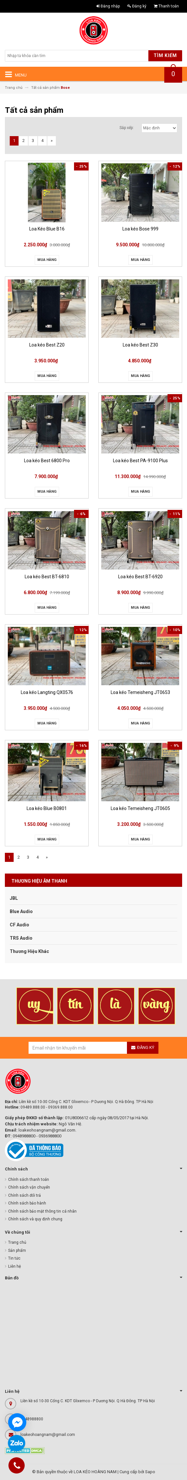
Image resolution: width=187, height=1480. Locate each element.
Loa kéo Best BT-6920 (140, 576)
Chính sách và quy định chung (35, 1219)
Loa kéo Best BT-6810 (47, 576)
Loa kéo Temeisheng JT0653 (140, 692)
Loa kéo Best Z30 (140, 344)
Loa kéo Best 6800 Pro (47, 460)
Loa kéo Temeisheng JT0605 (140, 808)
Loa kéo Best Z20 (47, 344)
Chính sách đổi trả (24, 1195)
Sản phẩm (17, 1250)
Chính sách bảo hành (27, 1203)
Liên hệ (14, 1266)
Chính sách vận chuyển (29, 1187)
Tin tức (14, 1258)
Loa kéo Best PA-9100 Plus (140, 460)
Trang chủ (17, 1242)
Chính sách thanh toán (28, 1179)
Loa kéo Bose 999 (140, 228)
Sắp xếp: (126, 127)
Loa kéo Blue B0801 (47, 808)
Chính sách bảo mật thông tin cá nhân (42, 1211)
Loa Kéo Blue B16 (47, 228)
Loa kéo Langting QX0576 (47, 692)
